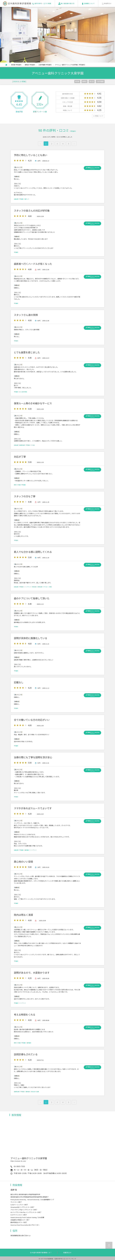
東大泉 (92, 81)
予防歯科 (21, 199)
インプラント (28, 587)
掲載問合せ (67, 1252)
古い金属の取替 (23, 392)
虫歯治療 (16, 199)
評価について (98, 116)
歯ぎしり (27, 199)
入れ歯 (32, 445)
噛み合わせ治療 (35, 1091)
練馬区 (84, 81)
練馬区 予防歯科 (30, 65)
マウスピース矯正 (47, 587)
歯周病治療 (22, 445)
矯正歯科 (34, 587)
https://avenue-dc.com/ (18, 1161)
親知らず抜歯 (17, 485)
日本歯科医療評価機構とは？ (41, 1252)
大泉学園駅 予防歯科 (45, 65)
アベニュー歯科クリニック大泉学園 (58, 73)
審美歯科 (27, 850)
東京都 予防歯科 (16, 65)
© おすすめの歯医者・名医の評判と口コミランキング (57, 1259)
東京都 (77, 81)
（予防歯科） (73, 131)
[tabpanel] (57, 35)
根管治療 (40, 587)
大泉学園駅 (100, 81)
